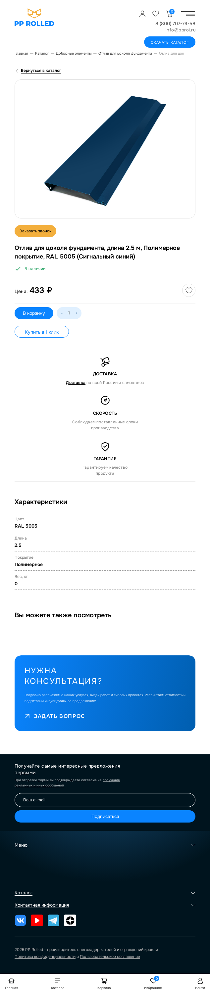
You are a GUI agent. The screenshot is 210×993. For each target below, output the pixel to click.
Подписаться (105, 816)
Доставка (75, 382)
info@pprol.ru (181, 30)
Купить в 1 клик (42, 332)
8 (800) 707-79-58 (175, 23)
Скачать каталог (170, 42)
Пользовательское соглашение (110, 956)
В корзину (34, 313)
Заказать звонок (35, 231)
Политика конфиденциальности (45, 956)
